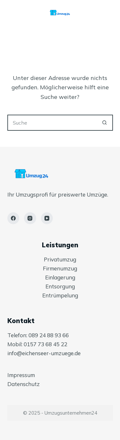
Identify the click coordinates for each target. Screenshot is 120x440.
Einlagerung (60, 277)
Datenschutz (23, 384)
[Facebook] (13, 218)
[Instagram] (30, 218)
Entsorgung (60, 286)
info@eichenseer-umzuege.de (44, 353)
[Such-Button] (105, 123)
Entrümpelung (60, 295)
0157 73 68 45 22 (45, 344)
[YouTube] (47, 218)
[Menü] (60, 38)
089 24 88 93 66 (48, 335)
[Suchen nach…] (52, 123)
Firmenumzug (60, 268)
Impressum (21, 375)
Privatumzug (60, 259)
